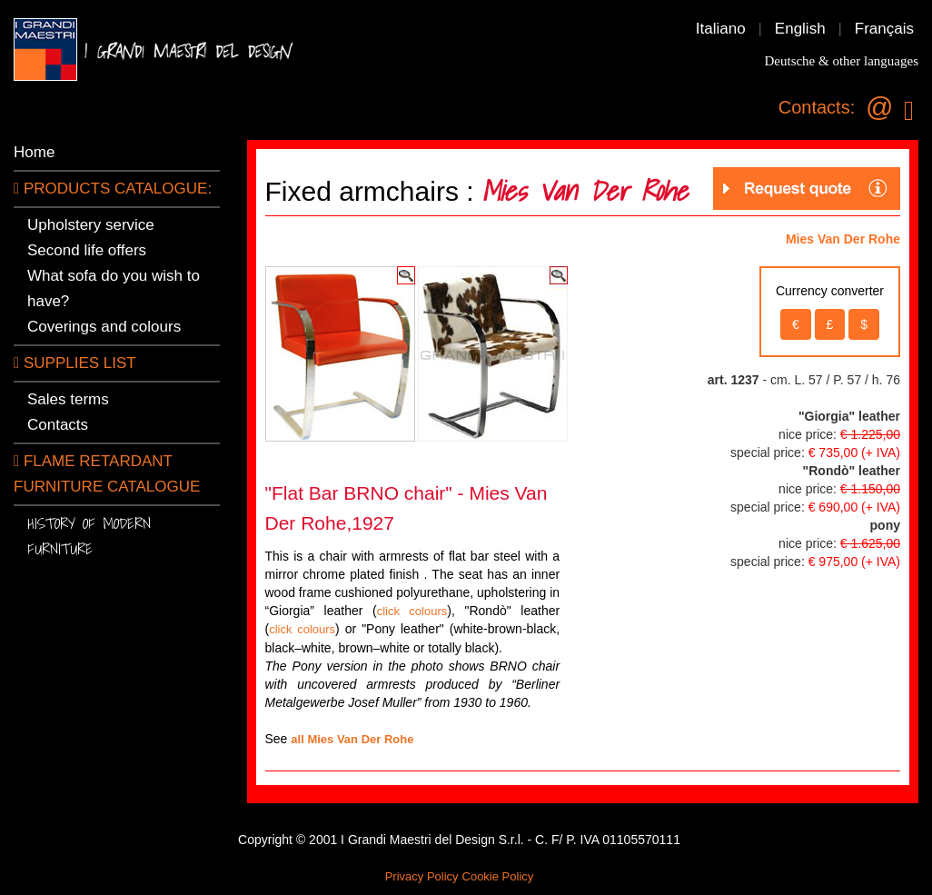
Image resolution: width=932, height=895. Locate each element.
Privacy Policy (422, 876)
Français (884, 28)
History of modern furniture (89, 536)
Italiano (721, 28)
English (800, 28)
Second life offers (86, 250)
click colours (412, 611)
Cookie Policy (498, 876)
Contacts (57, 424)
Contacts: (816, 107)
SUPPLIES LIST (75, 363)
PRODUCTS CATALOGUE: (113, 188)
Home (34, 152)
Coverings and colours (104, 326)
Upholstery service (90, 225)
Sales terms (68, 399)
